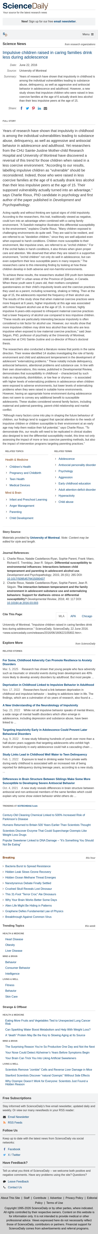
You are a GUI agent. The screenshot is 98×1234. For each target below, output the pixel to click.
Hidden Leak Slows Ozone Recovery (28, 871)
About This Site (10, 1197)
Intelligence (12, 973)
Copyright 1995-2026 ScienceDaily (26, 1208)
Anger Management (22, 505)
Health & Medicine (16, 459)
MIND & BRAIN (10, 956)
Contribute (39, 1197)
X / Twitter (14, 1154)
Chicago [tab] (87, 616)
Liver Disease (13, 950)
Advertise (56, 1197)
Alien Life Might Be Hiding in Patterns (28, 905)
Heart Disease (14, 939)
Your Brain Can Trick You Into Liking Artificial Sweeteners (40, 1058)
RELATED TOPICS (14, 451)
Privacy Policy (74, 1197)
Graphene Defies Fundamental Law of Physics (34, 911)
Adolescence (67, 458)
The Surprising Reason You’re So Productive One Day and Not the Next (50, 1046)
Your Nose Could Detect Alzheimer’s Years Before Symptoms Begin (47, 1052)
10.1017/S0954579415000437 (26, 578)
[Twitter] (27, 108)
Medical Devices (20, 485)
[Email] (45, 108)
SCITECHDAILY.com (27, 806)
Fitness (9, 985)
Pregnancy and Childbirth (25, 472)
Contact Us (15, 1187)
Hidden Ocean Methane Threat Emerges (30, 877)
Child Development (21, 518)
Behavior (10, 962)
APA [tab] (73, 616)
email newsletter (65, 21)
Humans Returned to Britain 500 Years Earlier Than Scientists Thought (47, 824)
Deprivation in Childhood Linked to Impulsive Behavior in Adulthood (48, 684)
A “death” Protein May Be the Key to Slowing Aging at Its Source (45, 1035)
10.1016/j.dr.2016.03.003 (22, 602)
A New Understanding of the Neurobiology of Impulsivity (40, 705)
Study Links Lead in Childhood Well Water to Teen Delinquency (45, 754)
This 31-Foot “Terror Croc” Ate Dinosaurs (30, 894)
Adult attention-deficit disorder (77, 489)
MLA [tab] (62, 616)
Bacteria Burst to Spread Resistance (28, 866)
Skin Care (11, 996)
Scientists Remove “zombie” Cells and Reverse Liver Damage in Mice (48, 1069)
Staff (27, 1197)
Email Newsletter (18, 1116)
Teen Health (17, 479)
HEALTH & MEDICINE (13, 933)
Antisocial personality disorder (77, 464)
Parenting (16, 511)
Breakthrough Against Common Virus (28, 916)
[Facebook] (21, 108)
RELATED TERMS (63, 451)
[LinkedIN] (39, 108)
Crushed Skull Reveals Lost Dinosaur (28, 888)
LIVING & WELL (10, 979)
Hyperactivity (67, 495)
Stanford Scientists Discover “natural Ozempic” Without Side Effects (47, 1075)
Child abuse (66, 501)
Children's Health (20, 466)
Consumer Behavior (17, 967)
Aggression (66, 477)
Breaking (9, 857)
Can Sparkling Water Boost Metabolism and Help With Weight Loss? (48, 1029)
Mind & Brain (13, 492)
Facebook (14, 1149)
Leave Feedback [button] (18, 1181)
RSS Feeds (15, 1122)
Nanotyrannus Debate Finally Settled (28, 883)
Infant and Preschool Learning (28, 499)
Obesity (10, 944)
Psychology (66, 471)
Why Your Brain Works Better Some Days (31, 899)
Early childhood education (75, 483)
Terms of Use (54, 1202)
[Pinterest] (33, 108)
